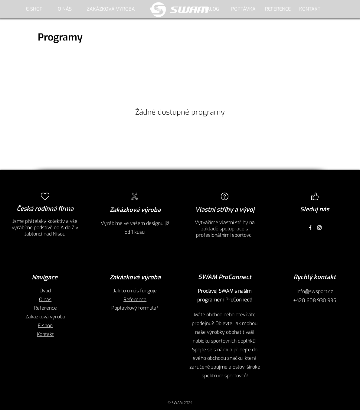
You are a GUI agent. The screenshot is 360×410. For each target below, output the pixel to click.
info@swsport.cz (314, 291)
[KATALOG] (208, 9)
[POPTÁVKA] (243, 9)
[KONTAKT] (309, 9)
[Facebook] (310, 227)
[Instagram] (319, 227)
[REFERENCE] (277, 9)
